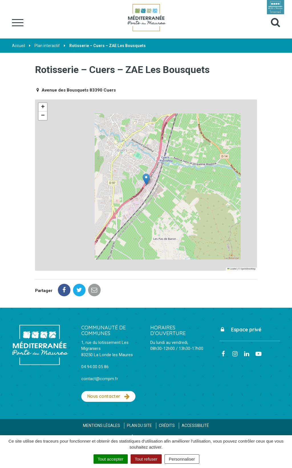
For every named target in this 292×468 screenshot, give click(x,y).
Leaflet (231, 269)
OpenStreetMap (248, 269)
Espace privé (240, 329)
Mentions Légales (101, 425)
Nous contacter (108, 396)
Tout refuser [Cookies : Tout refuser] (146, 459)
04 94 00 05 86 (95, 366)
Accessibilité (195, 425)
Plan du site (139, 425)
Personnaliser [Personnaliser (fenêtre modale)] (182, 459)
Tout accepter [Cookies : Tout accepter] (110, 459)
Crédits (167, 425)
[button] (146, 179)
